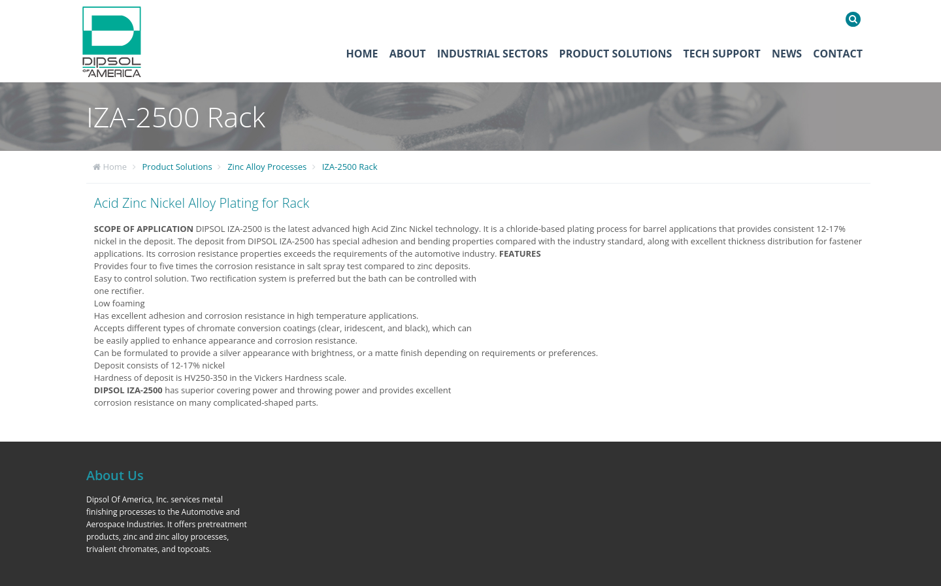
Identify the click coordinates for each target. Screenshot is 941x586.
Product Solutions (615, 53)
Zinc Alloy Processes (266, 166)
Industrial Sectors (492, 53)
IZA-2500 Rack (350, 166)
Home (362, 53)
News (787, 53)
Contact (838, 53)
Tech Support (721, 53)
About (407, 53)
